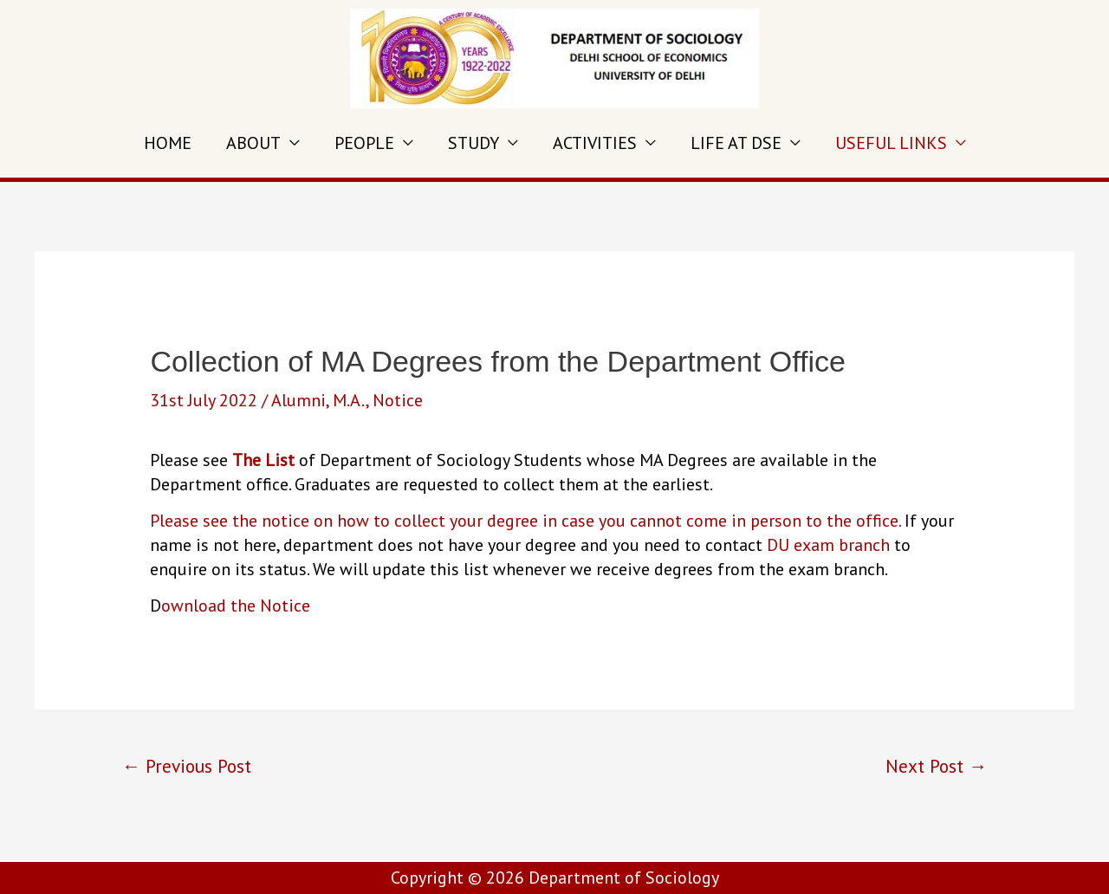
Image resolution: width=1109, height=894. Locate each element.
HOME (167, 143)
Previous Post (186, 766)
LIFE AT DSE (736, 143)
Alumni (298, 400)
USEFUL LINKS (891, 143)
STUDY (473, 143)
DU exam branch (830, 545)
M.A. (349, 400)
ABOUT (253, 143)
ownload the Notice (235, 605)
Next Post (936, 766)
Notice (398, 400)
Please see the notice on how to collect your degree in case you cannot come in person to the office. (525, 520)
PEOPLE (364, 143)
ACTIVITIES (595, 143)
